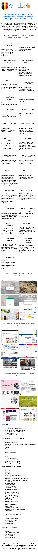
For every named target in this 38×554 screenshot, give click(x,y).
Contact (7, 531)
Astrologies (22, 175)
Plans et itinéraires (30, 232)
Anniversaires (5, 128)
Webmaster (10, 257)
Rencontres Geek (6, 197)
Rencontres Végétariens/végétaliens (9, 194)
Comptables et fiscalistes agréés (9, 184)
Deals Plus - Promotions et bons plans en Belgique (20, 444)
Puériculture (23, 89)
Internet (28, 138)
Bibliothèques (12, 116)
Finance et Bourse (27, 123)
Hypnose (8, 86)
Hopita (7, 447)
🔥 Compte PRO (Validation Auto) (15, 430)
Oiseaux (21, 47)
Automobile (13, 104)
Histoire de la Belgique (12, 532)
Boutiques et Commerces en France (10, 97)
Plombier (22, 215)
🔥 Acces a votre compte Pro (14, 431)
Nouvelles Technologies (26, 99)
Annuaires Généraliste (26, 142)
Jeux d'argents (6, 163)
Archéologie (5, 115)
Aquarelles (27, 162)
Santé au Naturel (24, 197)
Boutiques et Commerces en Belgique (28, 82)
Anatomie (4, 116)
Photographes (12, 213)
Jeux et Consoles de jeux (9, 156)
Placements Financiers (26, 131)
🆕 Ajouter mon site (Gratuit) (13, 428)
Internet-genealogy (11, 442)
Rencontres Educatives (8, 200)
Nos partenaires (10, 534)
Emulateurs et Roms (12, 162)
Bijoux (30, 87)
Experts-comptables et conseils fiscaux (8, 180)
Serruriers (28, 213)
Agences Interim (24, 115)
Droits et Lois (28, 96)
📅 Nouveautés (9, 433)
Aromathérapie (6, 87)
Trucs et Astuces (6, 148)
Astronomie (10, 118)
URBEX (3, 244)
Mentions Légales (10, 537)
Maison (21, 233)
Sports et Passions (9, 224)
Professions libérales (9, 171)
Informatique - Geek (9, 139)
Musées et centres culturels (9, 68)
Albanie (11, 245)
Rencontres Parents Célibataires (7, 202)
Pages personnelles (24, 145)
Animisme (30, 178)
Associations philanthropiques (24, 68)
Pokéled (7, 449)
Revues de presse (7, 49)
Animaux (28, 44)
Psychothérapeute (7, 177)
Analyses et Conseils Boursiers (25, 129)
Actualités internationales (9, 51)
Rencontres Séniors (7, 198)
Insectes (27, 47)
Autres (14, 52)
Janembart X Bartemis (18, 548)
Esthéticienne (29, 215)
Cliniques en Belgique (25, 194)
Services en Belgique (10, 209)
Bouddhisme (23, 178)
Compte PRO (9, 536)
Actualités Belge (6, 52)
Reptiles (21, 49)
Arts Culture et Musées (10, 61)
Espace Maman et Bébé (27, 197)
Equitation (10, 230)
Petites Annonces (29, 227)
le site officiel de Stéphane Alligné (15, 460)
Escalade (10, 233)
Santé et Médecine (27, 190)
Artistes (9, 70)
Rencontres (9, 190)
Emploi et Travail (28, 110)
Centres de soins (6, 216)
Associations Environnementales (25, 74)
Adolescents (5, 130)
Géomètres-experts (7, 175)
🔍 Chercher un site (11, 435)
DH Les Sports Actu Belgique (13, 463)
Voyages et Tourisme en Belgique (27, 240)
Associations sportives (8, 232)
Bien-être (9, 80)
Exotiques (28, 49)
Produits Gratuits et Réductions (25, 229)
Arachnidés (22, 50)
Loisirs (31, 72)
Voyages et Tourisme (10, 239)
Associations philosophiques (24, 71)
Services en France (28, 208)
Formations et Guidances (9, 84)
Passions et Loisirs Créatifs (28, 156)
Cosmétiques (30, 90)
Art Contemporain (8, 66)
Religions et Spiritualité (27, 171)
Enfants (9, 131)
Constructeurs (5, 147)
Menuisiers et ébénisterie (9, 215)
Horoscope (22, 177)
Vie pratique (27, 223)
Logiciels (4, 144)
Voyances (30, 177)
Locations (4, 213)
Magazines (4, 54)
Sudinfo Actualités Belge (12, 461)
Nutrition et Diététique (27, 199)
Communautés (5, 262)
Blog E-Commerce (6, 261)
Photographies (28, 160)
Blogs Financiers (24, 127)
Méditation (12, 89)
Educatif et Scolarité (10, 110)
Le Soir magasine (10, 458)
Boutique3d (8, 457)
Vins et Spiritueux (25, 89)
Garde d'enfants (24, 216)
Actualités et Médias (10, 44)
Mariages (9, 127)
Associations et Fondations (27, 61)
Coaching (4, 233)
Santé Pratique (28, 195)
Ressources (11, 265)
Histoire (3, 118)
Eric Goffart (8, 446)
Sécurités (14, 147)
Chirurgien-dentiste (7, 178)
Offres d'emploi (24, 113)
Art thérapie (9, 66)
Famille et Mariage (9, 123)
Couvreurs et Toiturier (8, 218)
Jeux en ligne (5, 160)
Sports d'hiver (5, 229)
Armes (21, 87)
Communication (24, 66)
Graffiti (21, 162)
